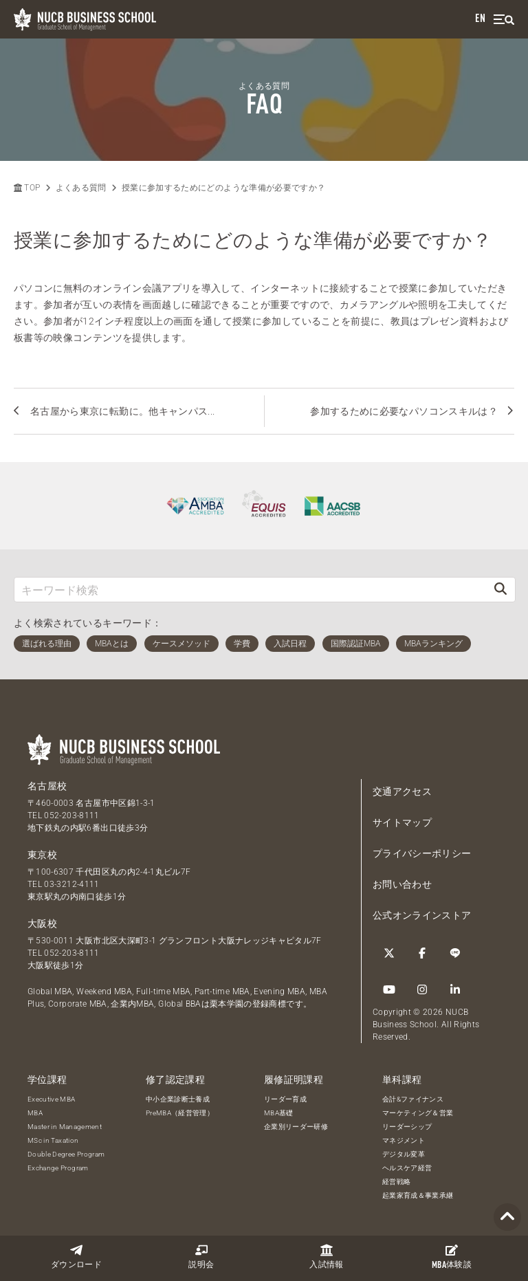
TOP (27, 188)
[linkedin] (455, 989)
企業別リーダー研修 (296, 1126)
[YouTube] (389, 989)
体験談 (452, 1257)
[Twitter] (389, 953)
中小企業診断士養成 (178, 1099)
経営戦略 (396, 1181)
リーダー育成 (285, 1099)
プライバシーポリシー (422, 853)
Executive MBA (52, 1099)
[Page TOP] (507, 1217)
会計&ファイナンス (412, 1099)
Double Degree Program (66, 1154)
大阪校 (42, 923)
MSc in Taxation (53, 1140)
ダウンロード (76, 1256)
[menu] (504, 19)
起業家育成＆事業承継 (418, 1195)
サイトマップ (402, 822)
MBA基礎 (279, 1113)
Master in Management (65, 1126)
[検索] (500, 590)
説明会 (201, 1256)
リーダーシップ (407, 1126)
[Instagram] (422, 989)
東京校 (42, 854)
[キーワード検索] (250, 590)
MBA (35, 1113)
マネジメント (403, 1140)
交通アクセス (402, 791)
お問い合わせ (402, 884)
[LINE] (455, 953)
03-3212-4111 (71, 884)
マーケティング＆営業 (418, 1113)
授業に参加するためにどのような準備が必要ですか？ (223, 188)
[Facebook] (422, 953)
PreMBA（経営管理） (180, 1113)
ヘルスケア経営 (407, 1168)
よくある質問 (81, 188)
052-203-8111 (71, 815)
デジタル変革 (403, 1154)
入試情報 (326, 1256)
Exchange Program (58, 1168)
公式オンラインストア (422, 915)
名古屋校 (47, 785)
